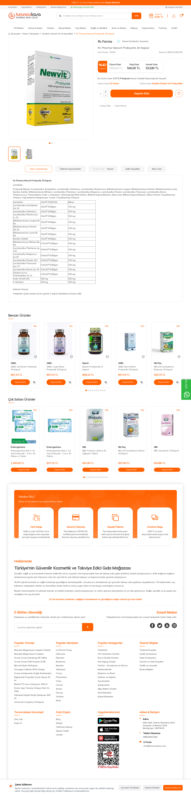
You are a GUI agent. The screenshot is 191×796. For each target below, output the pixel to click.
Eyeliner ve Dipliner (107, 677)
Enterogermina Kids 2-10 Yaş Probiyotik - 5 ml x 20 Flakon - (59, 453)
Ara (136, 16)
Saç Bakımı (80, 28)
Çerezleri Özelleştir (130, 787)
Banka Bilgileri (146, 669)
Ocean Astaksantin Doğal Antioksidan (32, 673)
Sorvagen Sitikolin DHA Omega (29, 669)
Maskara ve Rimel (106, 673)
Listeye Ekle (104, 105)
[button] (49, 143)
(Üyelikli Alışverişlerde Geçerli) (152, 78)
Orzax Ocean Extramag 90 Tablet (30, 657)
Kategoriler (41, 7)
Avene (59, 688)
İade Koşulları (132, 168)
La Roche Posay (64, 650)
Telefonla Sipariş (64, 727)
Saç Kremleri (104, 681)
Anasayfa (12, 7)
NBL (84, 447)
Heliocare (60, 654)
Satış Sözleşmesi (148, 657)
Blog (58, 719)
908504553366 (150, 737)
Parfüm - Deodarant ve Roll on (113, 665)
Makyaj (134, 28)
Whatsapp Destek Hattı (82, 7)
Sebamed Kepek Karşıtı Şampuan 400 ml (32, 697)
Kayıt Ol (18, 723)
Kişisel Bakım (65, 28)
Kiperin (85, 363)
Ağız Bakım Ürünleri (107, 688)
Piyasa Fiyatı (115, 64)
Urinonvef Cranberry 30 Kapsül (29, 702)
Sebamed (60, 669)
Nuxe (58, 700)
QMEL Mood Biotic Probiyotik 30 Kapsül (128, 368)
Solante (60, 696)
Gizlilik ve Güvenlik (148, 665)
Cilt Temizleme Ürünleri (109, 654)
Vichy (58, 681)
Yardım (59, 734)
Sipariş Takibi (62, 730)
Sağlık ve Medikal (98, 28)
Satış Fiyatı (134, 64)
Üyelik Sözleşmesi (148, 654)
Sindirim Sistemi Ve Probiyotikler (57, 33)
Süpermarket (148, 28)
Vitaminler (102, 650)
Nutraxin (60, 657)
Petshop (163, 28)
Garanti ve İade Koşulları (152, 661)
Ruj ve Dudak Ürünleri (108, 657)
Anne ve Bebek (119, 28)
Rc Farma (105, 41)
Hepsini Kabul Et (173, 787)
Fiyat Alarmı (119, 105)
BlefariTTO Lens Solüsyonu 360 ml (30, 684)
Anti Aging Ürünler (107, 661)
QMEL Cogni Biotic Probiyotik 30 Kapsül (56, 368)
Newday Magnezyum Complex (29, 654)
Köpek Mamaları (105, 696)
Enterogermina (18, 447)
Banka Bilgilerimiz (58, 7)
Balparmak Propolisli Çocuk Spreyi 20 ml (32, 679)
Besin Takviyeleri (31, 33)
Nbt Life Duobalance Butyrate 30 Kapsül (164, 368)
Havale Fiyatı (151, 64)
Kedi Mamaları (104, 692)
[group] (50, 88)
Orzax (59, 673)
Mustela (60, 665)
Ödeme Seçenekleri (70, 168)
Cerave (59, 685)
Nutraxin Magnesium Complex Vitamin (32, 650)
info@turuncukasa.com (155, 746)
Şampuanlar (104, 685)
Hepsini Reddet (152, 787)
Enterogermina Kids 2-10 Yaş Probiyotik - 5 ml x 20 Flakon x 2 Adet (23, 453)
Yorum (103, 168)
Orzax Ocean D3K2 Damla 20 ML (30, 661)
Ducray (59, 692)
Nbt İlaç (157, 363)
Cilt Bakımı (19, 28)
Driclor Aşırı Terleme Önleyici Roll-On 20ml (31, 690)
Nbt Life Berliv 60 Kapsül (25, 665)
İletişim (59, 723)
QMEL (13, 363)
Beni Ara (156, 168)
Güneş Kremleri (35, 28)
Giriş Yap (18, 719)
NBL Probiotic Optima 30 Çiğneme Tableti (94, 452)
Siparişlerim (26, 7)
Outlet (174, 28)
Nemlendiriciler (105, 669)
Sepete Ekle (141, 93)
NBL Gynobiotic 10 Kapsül (166, 450)
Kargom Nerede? (174, 7)
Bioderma (60, 661)
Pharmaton (61, 677)
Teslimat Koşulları (148, 650)
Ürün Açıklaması (39, 168)
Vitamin (50, 28)
